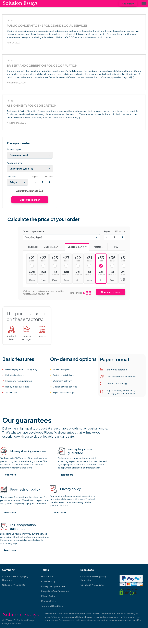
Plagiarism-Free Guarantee (55, 591)
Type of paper (14, 149)
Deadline (11, 176)
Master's (95, 245)
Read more (10, 474)
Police (10, 20)
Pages (35, 176)
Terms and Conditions (52, 605)
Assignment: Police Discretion (32, 105)
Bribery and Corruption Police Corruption (42, 65)
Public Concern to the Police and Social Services (47, 25)
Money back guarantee (53, 586)
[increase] (49, 182)
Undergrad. (51, 245)
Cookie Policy (48, 581)
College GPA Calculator (14, 584)
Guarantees (47, 576)
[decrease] (36, 182)
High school (30, 245)
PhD (112, 245)
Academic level (14, 162)
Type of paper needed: (34, 231)
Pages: (107, 231)
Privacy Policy (48, 596)
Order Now (128, 3)
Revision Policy (49, 601)
